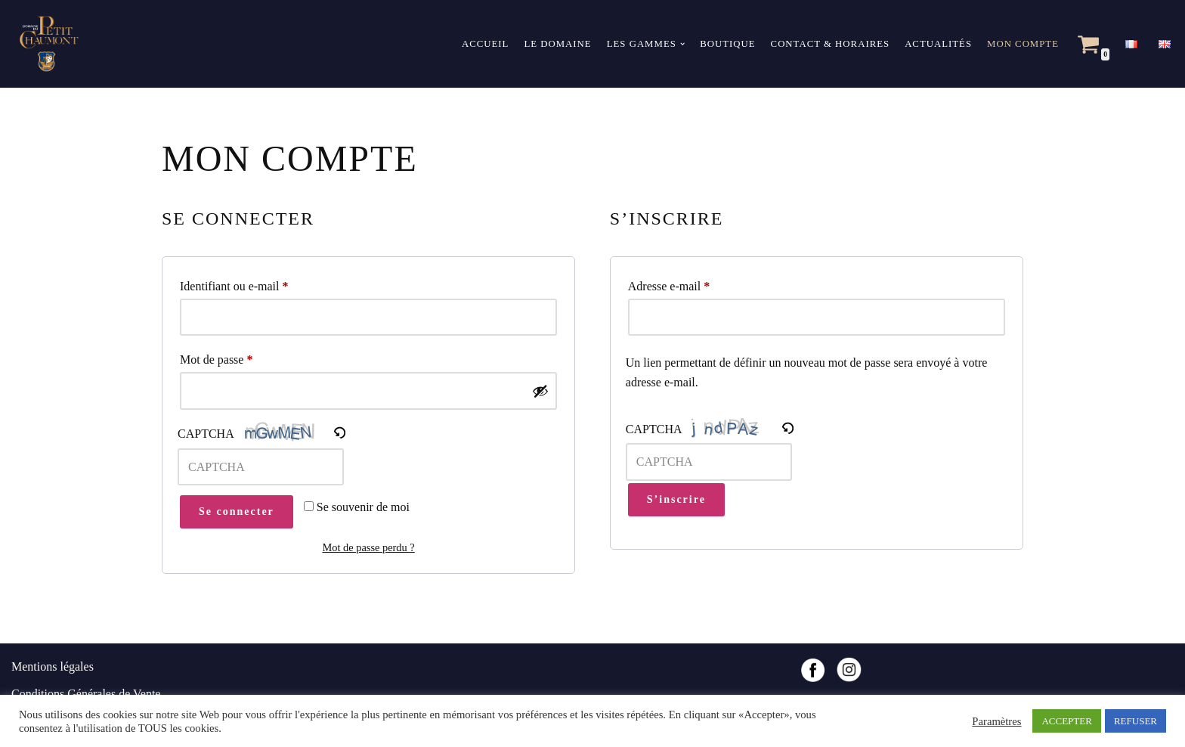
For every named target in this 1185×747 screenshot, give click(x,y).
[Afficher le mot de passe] (540, 391)
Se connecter (236, 511)
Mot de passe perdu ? (368, 547)
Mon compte (1023, 44)
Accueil (485, 44)
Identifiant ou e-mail (234, 283)
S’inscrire (676, 499)
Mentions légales (52, 666)
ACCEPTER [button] (1066, 721)
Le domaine (557, 44)
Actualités (938, 44)
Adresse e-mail (669, 283)
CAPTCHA (206, 433)
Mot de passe (216, 357)
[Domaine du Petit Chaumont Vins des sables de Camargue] (45, 44)
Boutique (727, 44)
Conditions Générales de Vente (85, 693)
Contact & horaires (830, 44)
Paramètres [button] (996, 721)
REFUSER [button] (1135, 721)
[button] (682, 44)
